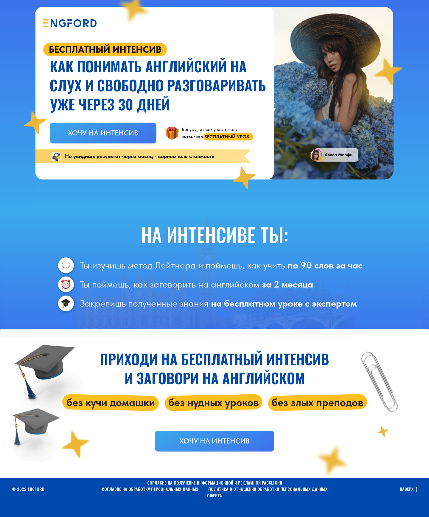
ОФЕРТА (214, 495)
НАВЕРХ (408, 489)
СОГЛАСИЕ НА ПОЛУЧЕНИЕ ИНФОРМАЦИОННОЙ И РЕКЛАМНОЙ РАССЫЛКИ (214, 482)
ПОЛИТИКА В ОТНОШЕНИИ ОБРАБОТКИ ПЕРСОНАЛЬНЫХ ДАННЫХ (267, 489)
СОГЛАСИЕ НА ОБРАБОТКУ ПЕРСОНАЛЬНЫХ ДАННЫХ (150, 489)
